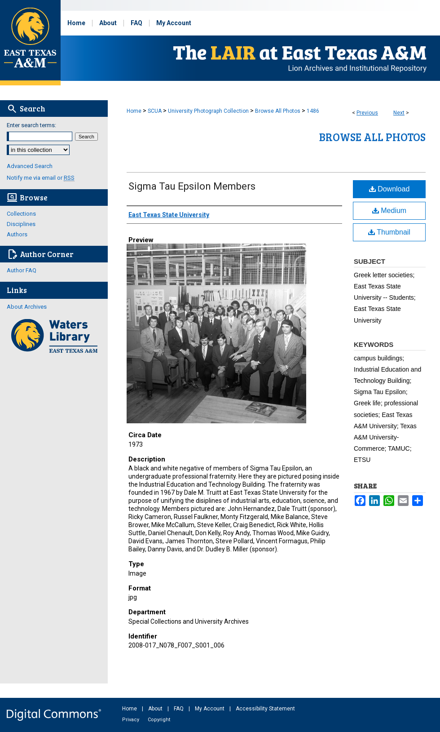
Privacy (131, 720)
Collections (21, 213)
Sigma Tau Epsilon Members (191, 186)
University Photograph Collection (208, 111)
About (156, 708)
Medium (389, 210)
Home (134, 111)
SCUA (155, 111)
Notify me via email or (41, 177)
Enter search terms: (31, 125)
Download (389, 189)
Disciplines (21, 224)
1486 (313, 111)
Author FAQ (21, 270)
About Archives (27, 306)
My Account (210, 708)
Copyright (159, 720)
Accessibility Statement (265, 708)
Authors (17, 234)
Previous (367, 113)
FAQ (179, 708)
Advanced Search (30, 166)
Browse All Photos (277, 111)
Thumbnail (389, 232)
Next (399, 113)
